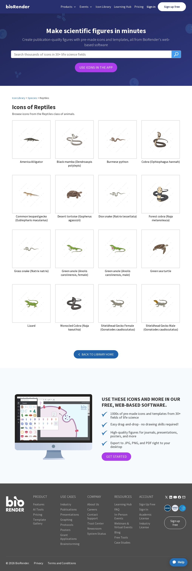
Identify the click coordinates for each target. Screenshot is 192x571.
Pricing (139, 7)
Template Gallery (39, 521)
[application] (177, 562)
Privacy (38, 563)
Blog (117, 532)
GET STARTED (116, 456)
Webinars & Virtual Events (123, 525)
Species (32, 98)
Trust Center (95, 523)
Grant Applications (68, 537)
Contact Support (92, 516)
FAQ (116, 509)
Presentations (69, 514)
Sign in (151, 7)
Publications (68, 509)
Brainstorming (70, 544)
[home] (17, 6)
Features (38, 504)
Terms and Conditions (62, 563)
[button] (69, 7)
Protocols (66, 525)
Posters (65, 530)
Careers (92, 509)
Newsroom (94, 528)
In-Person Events (120, 516)
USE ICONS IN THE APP (96, 67)
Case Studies (122, 542)
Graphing (66, 519)
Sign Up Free (147, 504)
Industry (65, 504)
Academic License (145, 516)
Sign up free (172, 7)
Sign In (143, 509)
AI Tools (38, 509)
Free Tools (121, 537)
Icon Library (103, 7)
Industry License (144, 525)
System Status (96, 533)
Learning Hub (122, 7)
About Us (93, 504)
